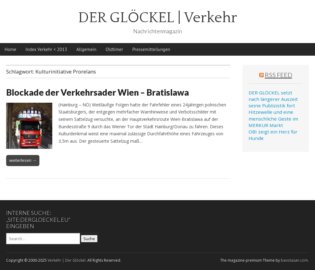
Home (10, 49)
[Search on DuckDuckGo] (43, 238)
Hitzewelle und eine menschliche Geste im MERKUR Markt (273, 118)
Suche (89, 238)
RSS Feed (278, 74)
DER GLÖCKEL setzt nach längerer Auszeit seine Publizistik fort (273, 99)
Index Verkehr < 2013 (46, 49)
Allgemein (86, 49)
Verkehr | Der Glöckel (67, 260)
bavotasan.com (294, 260)
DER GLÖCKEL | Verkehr (157, 18)
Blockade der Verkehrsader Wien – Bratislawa (97, 92)
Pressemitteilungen (151, 49)
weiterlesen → (22, 160)
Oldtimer (114, 49)
